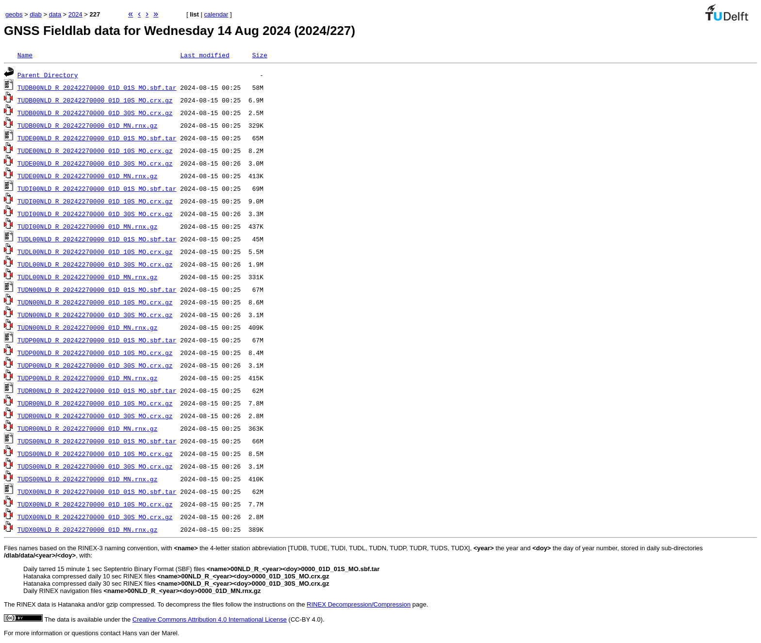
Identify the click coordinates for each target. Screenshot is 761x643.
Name (25, 55)
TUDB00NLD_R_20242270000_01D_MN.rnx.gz (87, 125)
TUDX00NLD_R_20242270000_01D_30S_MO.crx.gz (95, 516)
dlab (36, 14)
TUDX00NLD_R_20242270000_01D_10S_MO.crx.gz (95, 504)
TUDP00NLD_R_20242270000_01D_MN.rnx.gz (87, 377)
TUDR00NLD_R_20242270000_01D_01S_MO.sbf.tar (97, 390)
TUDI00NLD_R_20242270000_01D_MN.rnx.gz (87, 226)
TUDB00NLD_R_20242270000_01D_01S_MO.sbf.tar (97, 87)
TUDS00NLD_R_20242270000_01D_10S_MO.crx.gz (95, 453)
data (55, 14)
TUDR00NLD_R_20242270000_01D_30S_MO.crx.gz (95, 415)
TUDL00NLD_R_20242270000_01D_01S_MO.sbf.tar (97, 239)
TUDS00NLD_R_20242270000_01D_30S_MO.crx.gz (95, 466)
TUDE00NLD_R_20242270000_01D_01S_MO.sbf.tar (97, 138)
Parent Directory (47, 74)
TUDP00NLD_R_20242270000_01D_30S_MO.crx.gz (95, 365)
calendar (216, 14)
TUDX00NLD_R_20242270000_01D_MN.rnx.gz (87, 529)
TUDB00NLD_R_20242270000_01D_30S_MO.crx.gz (95, 112)
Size (259, 55)
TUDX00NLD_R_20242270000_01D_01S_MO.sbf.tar (97, 491)
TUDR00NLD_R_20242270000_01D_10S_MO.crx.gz (95, 403)
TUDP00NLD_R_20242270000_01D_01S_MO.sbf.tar (97, 340)
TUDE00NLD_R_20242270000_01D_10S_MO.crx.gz (95, 150)
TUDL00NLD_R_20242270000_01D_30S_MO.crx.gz (95, 264)
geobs (13, 14)
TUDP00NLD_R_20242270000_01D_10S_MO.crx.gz (95, 352)
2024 (75, 14)
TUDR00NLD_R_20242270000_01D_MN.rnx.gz (87, 428)
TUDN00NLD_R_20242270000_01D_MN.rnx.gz (87, 327)
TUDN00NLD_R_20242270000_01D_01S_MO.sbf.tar (97, 289)
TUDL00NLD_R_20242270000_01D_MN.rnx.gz (87, 276)
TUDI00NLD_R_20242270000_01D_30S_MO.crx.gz (95, 213)
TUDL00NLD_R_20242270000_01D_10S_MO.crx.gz (95, 251)
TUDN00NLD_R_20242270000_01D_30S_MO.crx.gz (95, 314)
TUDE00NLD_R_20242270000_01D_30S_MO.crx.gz (95, 163)
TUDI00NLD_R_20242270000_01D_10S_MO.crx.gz (95, 201)
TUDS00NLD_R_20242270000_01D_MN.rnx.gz (87, 478)
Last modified (204, 55)
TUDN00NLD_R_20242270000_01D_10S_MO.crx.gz (95, 302)
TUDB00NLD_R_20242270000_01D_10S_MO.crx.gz (95, 100)
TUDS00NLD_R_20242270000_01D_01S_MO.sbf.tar (97, 441)
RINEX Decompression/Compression (359, 604)
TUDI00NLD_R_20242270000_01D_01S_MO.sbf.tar (97, 188)
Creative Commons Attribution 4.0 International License (209, 619)
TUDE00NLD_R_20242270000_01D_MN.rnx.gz (87, 175)
